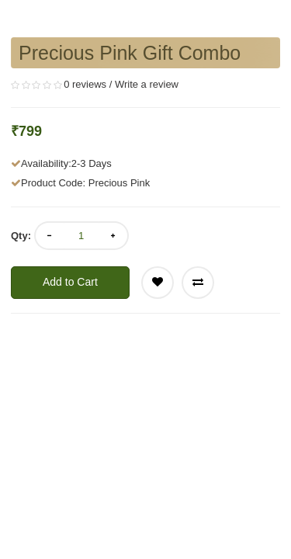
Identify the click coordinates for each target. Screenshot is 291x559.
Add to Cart (70, 282)
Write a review (146, 84)
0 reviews (85, 84)
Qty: (21, 235)
